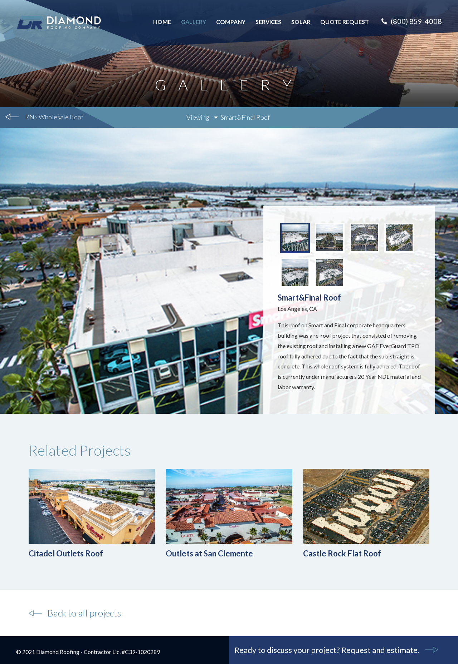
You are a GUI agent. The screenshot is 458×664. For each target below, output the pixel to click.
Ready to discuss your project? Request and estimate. (326, 650)
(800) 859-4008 (411, 21)
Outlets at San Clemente (209, 553)
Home (162, 21)
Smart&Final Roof (242, 117)
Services (268, 21)
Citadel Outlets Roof (66, 553)
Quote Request (344, 21)
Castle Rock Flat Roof (342, 553)
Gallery (193, 21)
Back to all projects (84, 613)
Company (230, 21)
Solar (300, 21)
